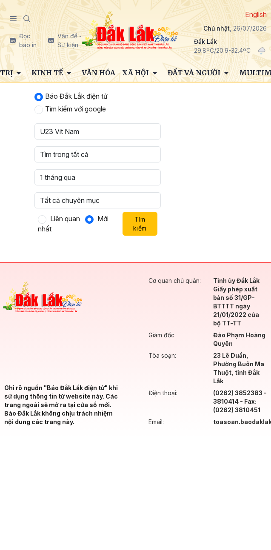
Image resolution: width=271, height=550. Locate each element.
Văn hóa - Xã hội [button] (116, 72)
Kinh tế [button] (48, 72)
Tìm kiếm (139, 224)
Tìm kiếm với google (75, 109)
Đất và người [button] (195, 72)
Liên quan (65, 218)
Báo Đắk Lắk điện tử (76, 96)
